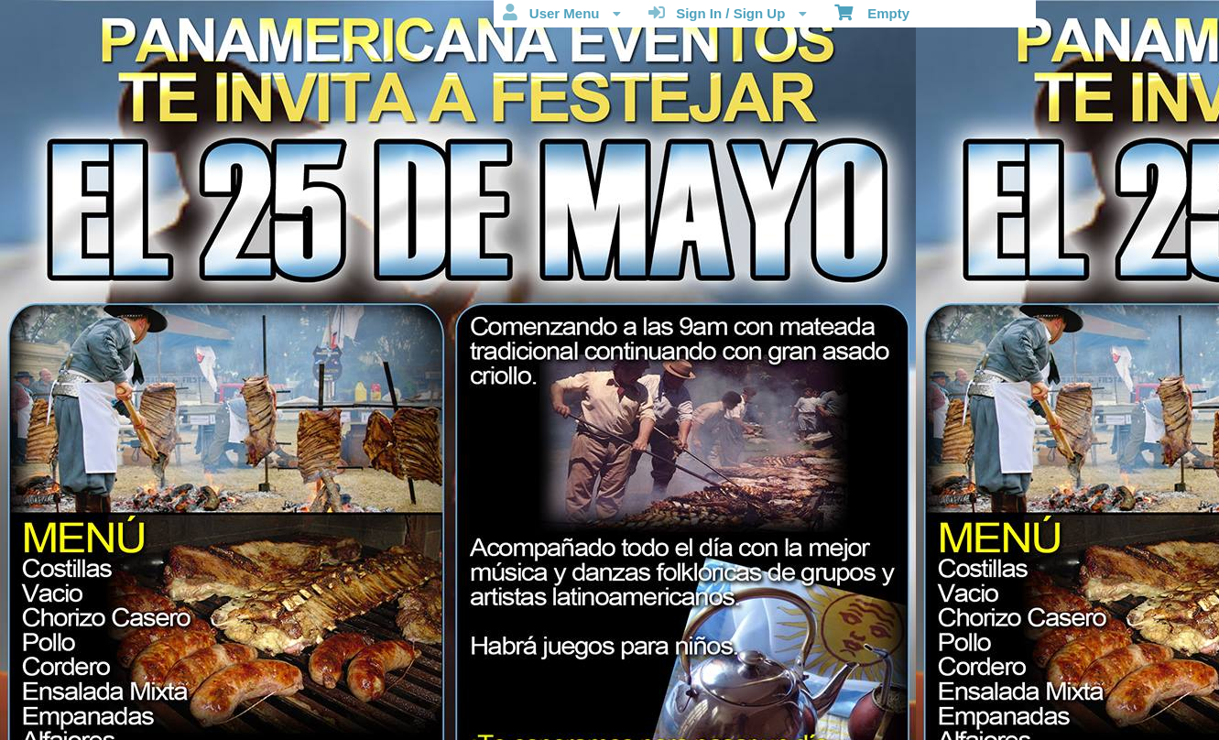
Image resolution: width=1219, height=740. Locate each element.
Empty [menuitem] (872, 12)
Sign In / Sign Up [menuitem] (727, 13)
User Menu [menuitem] (561, 13)
